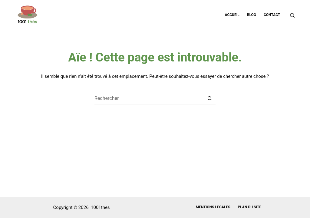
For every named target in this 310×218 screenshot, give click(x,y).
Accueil (232, 15)
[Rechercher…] (148, 98)
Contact (272, 15)
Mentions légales (213, 207)
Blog (251, 15)
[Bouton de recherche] (209, 98)
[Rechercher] (292, 15)
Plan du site (249, 207)
